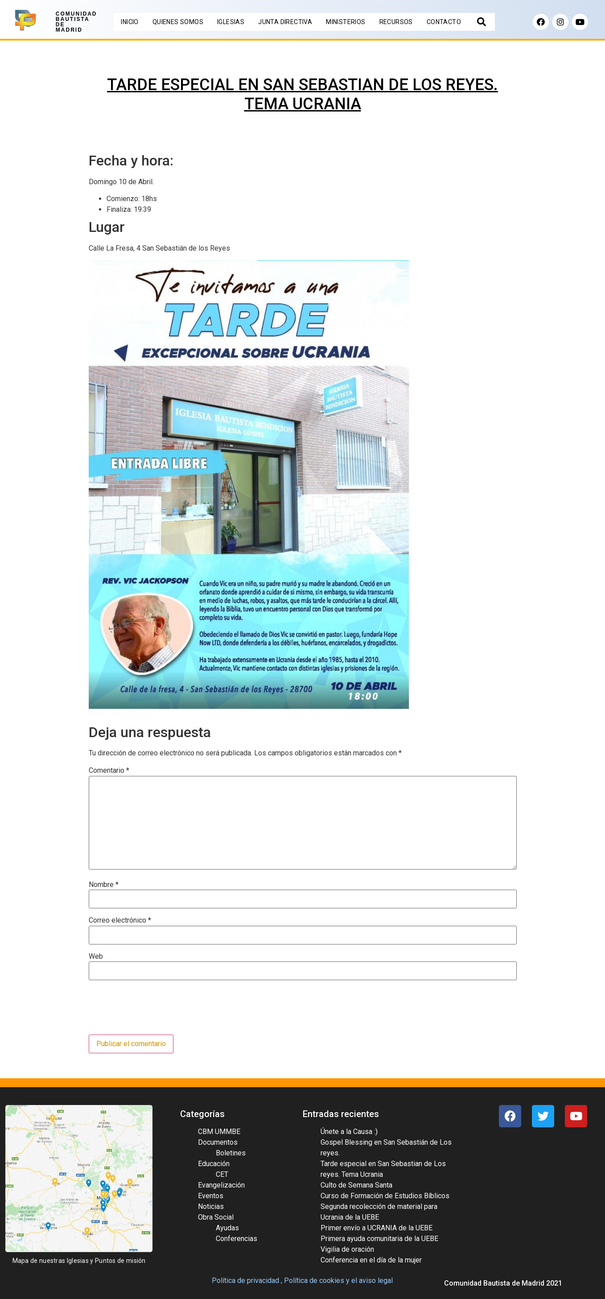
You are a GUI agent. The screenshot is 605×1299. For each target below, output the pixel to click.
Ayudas (227, 1228)
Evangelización (221, 1185)
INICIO (129, 21)
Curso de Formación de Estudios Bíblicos (385, 1196)
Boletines (231, 1153)
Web (96, 956)
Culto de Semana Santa (356, 1185)
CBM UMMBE (219, 1131)
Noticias (211, 1206)
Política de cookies (314, 1280)
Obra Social (216, 1217)
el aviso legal (372, 1280)
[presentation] (156, 1008)
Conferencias (236, 1238)
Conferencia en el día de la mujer (371, 1260)
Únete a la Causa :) (349, 1131)
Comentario (109, 770)
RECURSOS (396, 21)
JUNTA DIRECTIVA (285, 21)
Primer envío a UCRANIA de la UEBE (376, 1228)
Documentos (218, 1142)
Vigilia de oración (347, 1249)
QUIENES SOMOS (177, 21)
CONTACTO (444, 21)
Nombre (104, 884)
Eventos (210, 1196)
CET (222, 1174)
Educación (214, 1163)
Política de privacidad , (247, 1280)
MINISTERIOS (345, 21)
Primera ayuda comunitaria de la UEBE (379, 1238)
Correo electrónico (120, 920)
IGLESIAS (230, 21)
